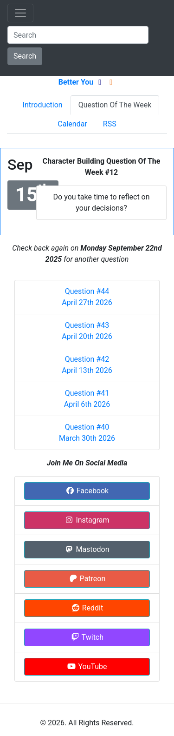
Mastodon (86, 549)
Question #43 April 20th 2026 (87, 331)
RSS (109, 123)
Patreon (87, 578)
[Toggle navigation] (20, 13)
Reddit (87, 607)
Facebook (87, 490)
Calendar (72, 123)
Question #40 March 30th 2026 (87, 433)
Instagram (86, 520)
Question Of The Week (115, 104)
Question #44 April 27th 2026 (87, 297)
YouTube (87, 666)
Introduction (43, 104)
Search (24, 56)
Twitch (87, 637)
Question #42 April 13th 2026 (87, 365)
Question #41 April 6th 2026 (87, 399)
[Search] (77, 35)
